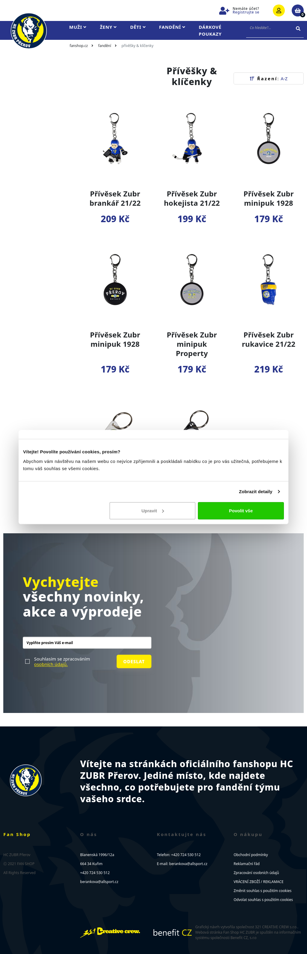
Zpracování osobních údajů (256, 872)
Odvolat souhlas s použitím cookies (263, 899)
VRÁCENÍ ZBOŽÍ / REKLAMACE (258, 881)
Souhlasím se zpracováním (62, 661)
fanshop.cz (79, 45)
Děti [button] (137, 27)
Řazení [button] (269, 78)
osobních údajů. (51, 664)
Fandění (104, 45)
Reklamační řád (247, 863)
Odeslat (134, 661)
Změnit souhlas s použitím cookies (262, 890)
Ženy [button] (108, 27)
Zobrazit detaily (256, 491)
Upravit (153, 510)
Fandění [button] (172, 27)
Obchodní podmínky (251, 854)
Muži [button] (77, 27)
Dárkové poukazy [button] (210, 30)
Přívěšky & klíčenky (137, 45)
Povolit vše (241, 510)
